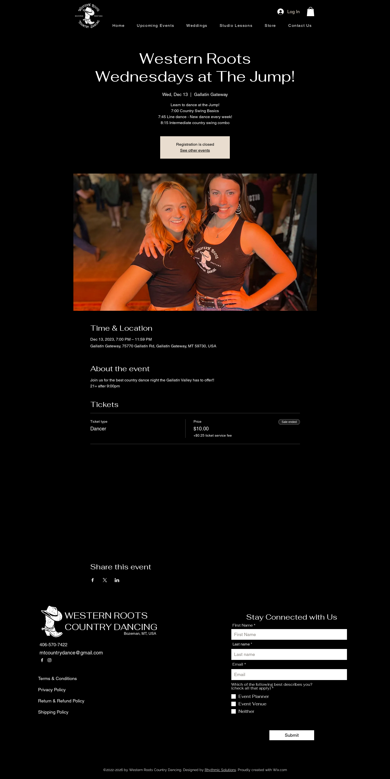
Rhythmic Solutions (220, 770)
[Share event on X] (104, 580)
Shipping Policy (50, 712)
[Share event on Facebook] (92, 580)
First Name (243, 625)
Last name (241, 644)
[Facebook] (42, 660)
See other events (195, 150)
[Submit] (291, 735)
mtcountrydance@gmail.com (71, 653)
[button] (310, 11)
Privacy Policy (50, 689)
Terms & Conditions (50, 678)
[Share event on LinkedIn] (117, 580)
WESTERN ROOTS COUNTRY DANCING (111, 621)
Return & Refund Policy (50, 700)
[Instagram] (49, 660)
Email (238, 664)
